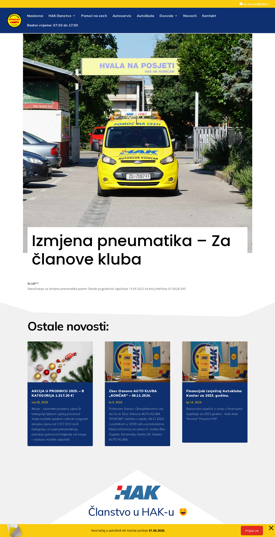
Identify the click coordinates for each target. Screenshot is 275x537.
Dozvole (166, 16)
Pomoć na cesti (94, 16)
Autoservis (122, 16)
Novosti (190, 16)
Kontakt (209, 16)
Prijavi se (252, 530)
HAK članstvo (60, 16)
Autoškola (145, 16)
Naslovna (35, 16)
